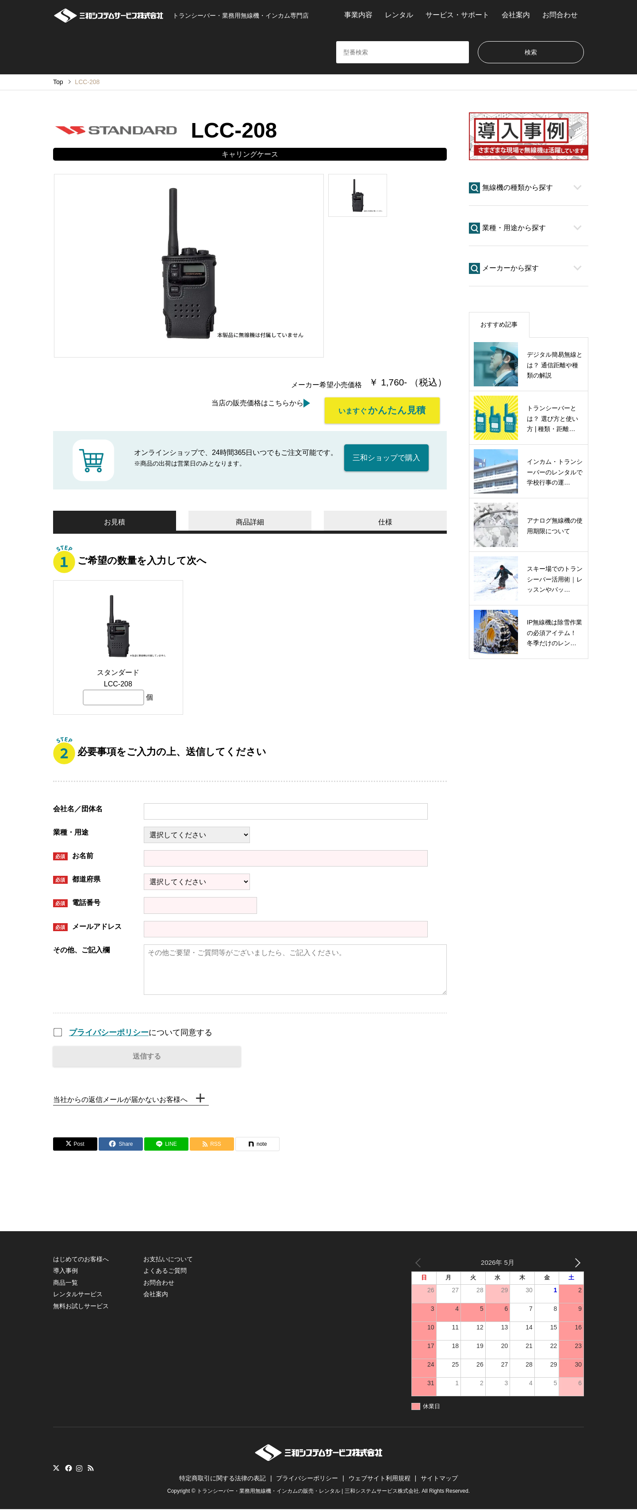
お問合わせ (560, 15)
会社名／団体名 (78, 809)
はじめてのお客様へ (81, 1259)
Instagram (79, 1468)
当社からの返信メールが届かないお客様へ (120, 1100)
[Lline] (166, 1144)
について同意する (140, 1032)
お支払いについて (168, 1259)
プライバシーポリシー (109, 1032)
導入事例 (65, 1271)
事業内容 (358, 15)
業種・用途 (70, 832)
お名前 (73, 856)
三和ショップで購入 (386, 457)
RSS (91, 1468)
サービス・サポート (457, 15)
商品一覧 (65, 1283)
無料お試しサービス (81, 1306)
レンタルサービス (78, 1294)
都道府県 (76, 879)
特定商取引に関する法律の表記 (222, 1479)
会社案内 (516, 15)
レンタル (399, 15)
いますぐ (382, 410)
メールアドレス (87, 926)
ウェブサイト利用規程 (380, 1479)
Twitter (56, 1468)
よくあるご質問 (165, 1271)
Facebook (68, 1468)
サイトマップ (439, 1479)
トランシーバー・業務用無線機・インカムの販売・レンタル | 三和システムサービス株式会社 (308, 1491)
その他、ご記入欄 (81, 949)
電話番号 (76, 903)
